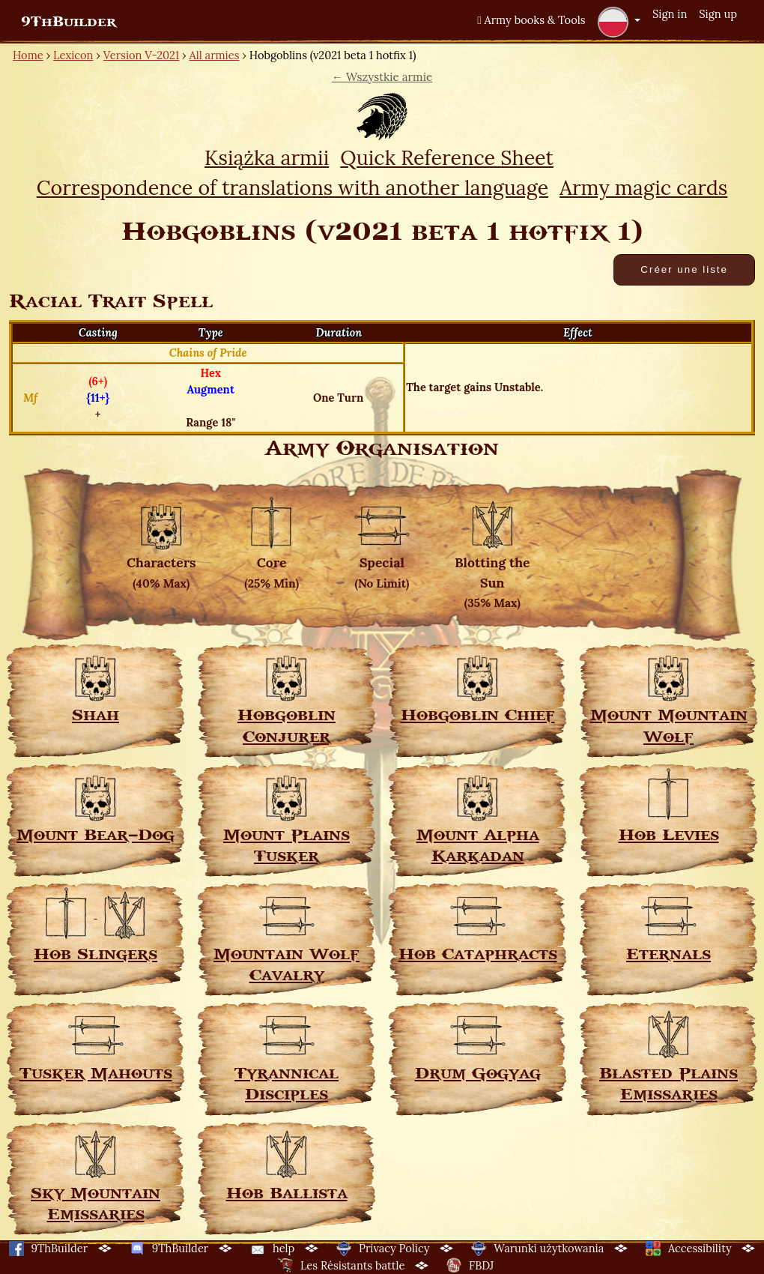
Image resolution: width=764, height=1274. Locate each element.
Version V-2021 (141, 55)
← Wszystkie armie (382, 77)
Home (28, 55)
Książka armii (266, 157)
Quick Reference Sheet (447, 157)
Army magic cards (643, 187)
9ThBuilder (68, 21)
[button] (618, 21)
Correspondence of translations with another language (292, 187)
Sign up (718, 14)
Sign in (669, 14)
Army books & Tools (531, 20)
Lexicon (73, 55)
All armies (215, 55)
